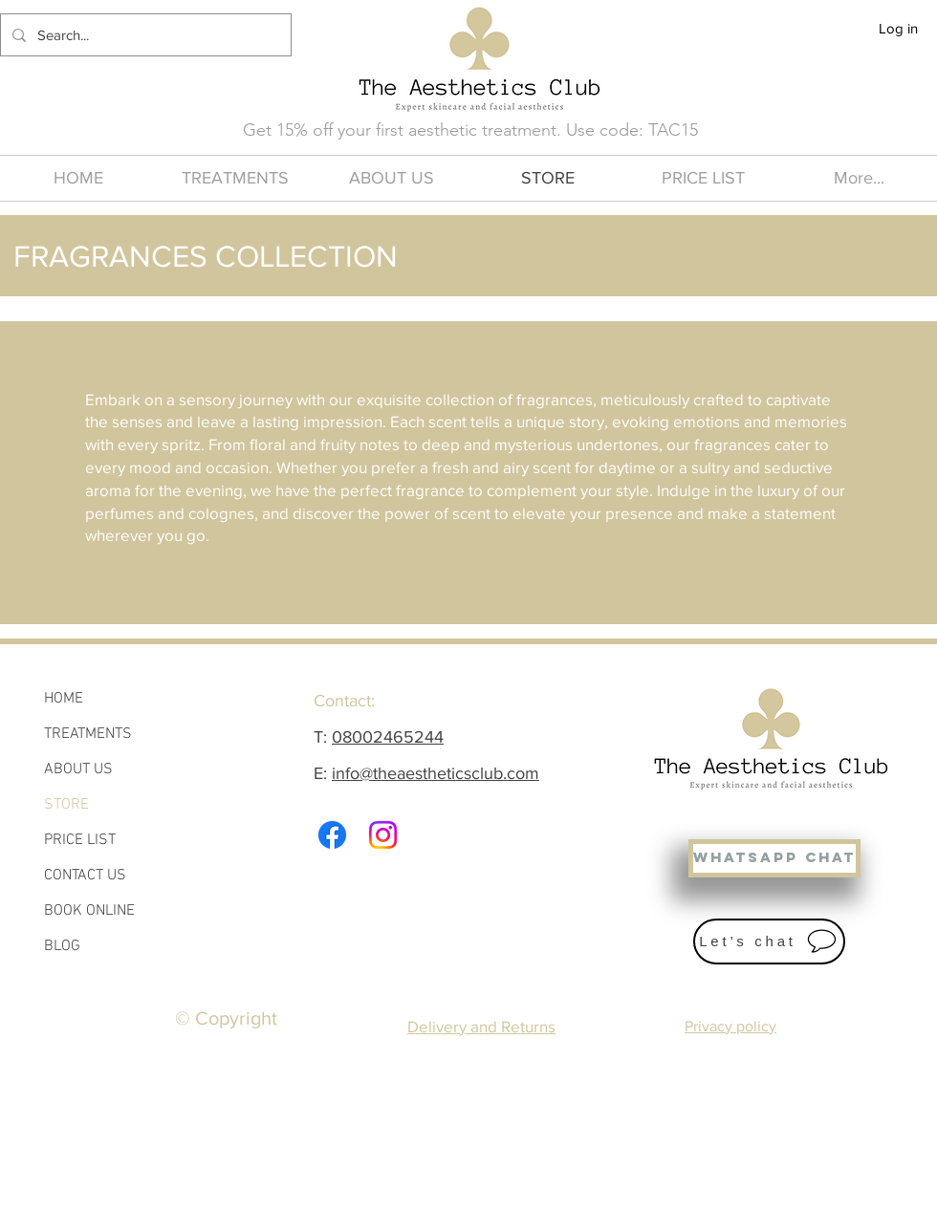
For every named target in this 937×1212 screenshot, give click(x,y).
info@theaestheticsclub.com (435, 773)
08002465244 (388, 737)
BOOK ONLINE (89, 910)
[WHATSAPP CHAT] (774, 858)
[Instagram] (383, 835)
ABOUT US (78, 769)
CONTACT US (85, 875)
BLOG (62, 946)
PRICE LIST (80, 840)
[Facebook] (332, 835)
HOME (63, 698)
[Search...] (144, 34)
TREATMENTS (88, 734)
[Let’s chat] (769, 941)
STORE (66, 804)
